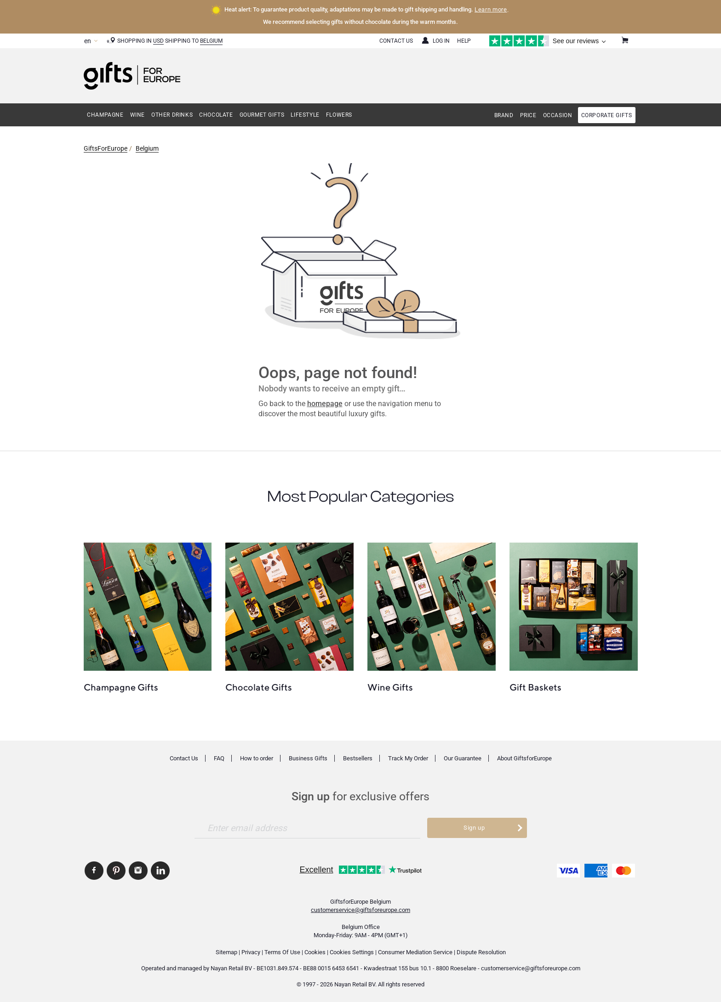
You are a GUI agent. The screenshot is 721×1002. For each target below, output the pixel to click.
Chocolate (216, 115)
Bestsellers (357, 758)
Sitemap (226, 952)
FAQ (219, 758)
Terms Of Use (282, 952)
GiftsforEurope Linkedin (160, 870)
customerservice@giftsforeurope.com (360, 909)
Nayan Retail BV (231, 968)
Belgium (211, 41)
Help (464, 41)
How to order (256, 758)
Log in (441, 41)
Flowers (339, 115)
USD (158, 41)
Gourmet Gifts (262, 115)
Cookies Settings (352, 952)
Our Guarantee (462, 758)
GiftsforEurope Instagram (138, 870)
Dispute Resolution (481, 952)
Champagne (105, 115)
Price (528, 115)
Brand (504, 115)
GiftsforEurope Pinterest (116, 870)
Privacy (250, 952)
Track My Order (408, 758)
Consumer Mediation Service (415, 952)
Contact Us (396, 41)
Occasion (557, 115)
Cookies (315, 952)
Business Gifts (308, 758)
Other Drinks (172, 115)
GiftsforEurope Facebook (94, 870)
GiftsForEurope (105, 148)
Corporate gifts (606, 115)
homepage (325, 403)
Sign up (474, 827)
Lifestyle (305, 115)
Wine (137, 115)
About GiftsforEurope (524, 758)
